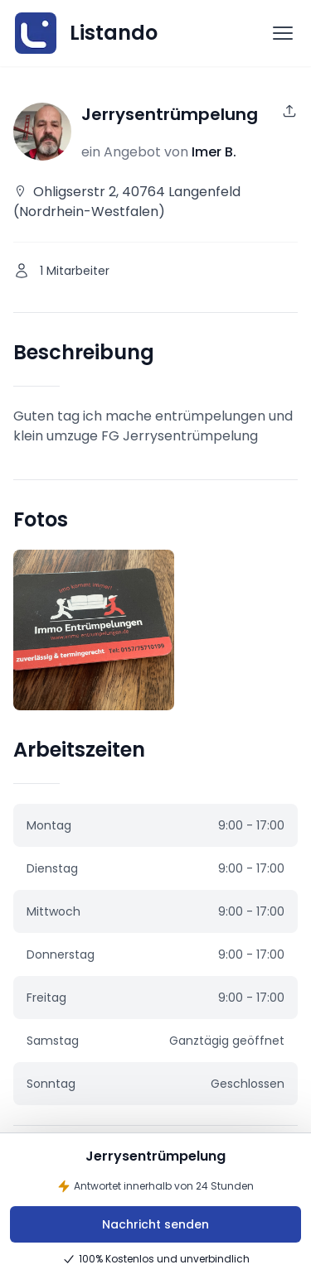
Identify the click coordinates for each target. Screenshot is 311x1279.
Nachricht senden (155, 1224)
